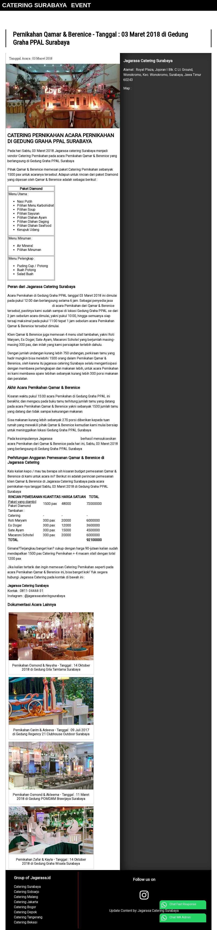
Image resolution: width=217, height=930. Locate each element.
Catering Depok (25, 912)
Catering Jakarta (26, 902)
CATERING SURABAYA (34, 5)
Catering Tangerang (28, 917)
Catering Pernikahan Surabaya (29, 306)
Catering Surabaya (66, 439)
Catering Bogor (25, 907)
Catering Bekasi (25, 922)
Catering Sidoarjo (26, 892)
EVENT (81, 5)
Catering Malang (26, 897)
